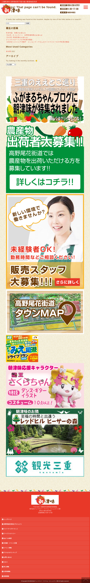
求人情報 (6, 566)
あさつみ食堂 (8, 538)
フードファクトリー (9, 533)
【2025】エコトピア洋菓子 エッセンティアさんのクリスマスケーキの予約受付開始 (37, 42)
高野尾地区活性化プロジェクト (13, 524)
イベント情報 (8, 548)
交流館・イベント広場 (10, 543)
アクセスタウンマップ (10, 552)
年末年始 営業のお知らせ (16, 33)
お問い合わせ (8, 557)
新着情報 (6, 576)
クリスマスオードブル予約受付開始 (19, 39)
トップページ (8, 519)
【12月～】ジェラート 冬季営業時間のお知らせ (24, 35)
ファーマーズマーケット (11, 529)
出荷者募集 (7, 571)
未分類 (8, 51)
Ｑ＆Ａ (6, 562)
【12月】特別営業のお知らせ (17, 37)
